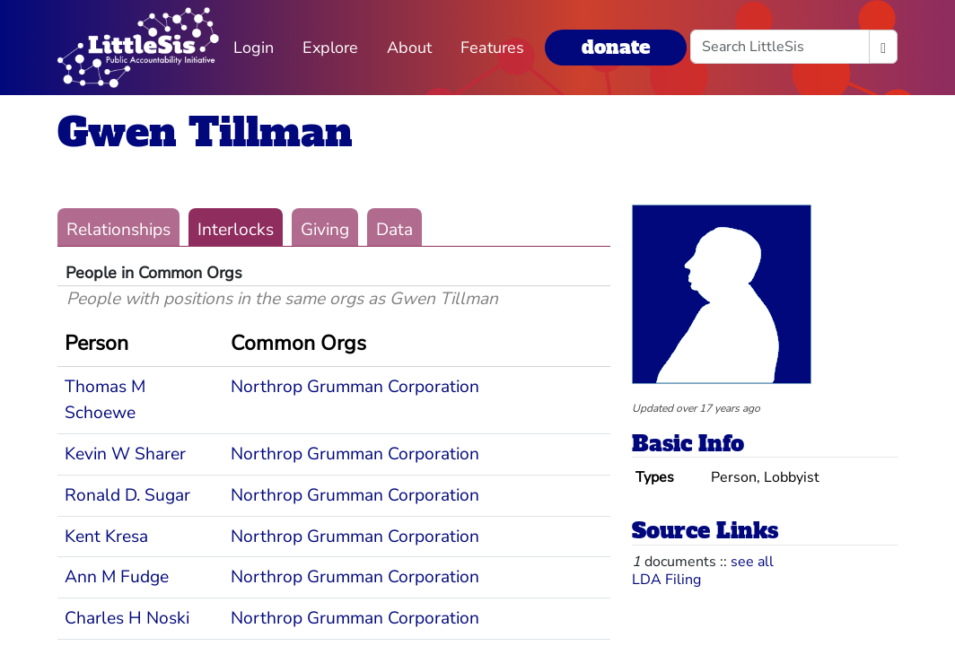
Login (253, 47)
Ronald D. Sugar (127, 495)
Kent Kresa (106, 536)
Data (394, 229)
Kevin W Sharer (125, 454)
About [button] (409, 47)
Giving (325, 229)
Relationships (118, 229)
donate (616, 47)
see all (752, 562)
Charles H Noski (127, 618)
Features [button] (492, 47)
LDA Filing (666, 579)
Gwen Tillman (205, 132)
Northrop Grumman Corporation (355, 386)
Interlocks (235, 229)
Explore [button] (330, 47)
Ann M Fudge (117, 577)
